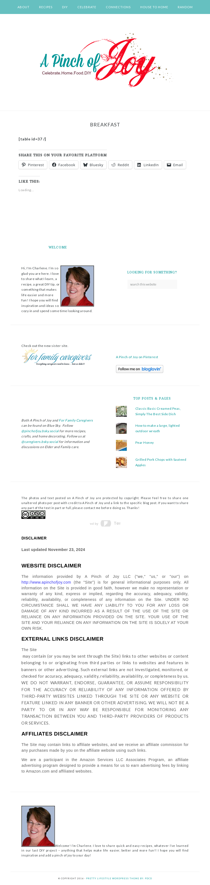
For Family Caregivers (75, 420)
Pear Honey (144, 442)
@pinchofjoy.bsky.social (40, 431)
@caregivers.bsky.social (39, 442)
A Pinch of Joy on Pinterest (137, 357)
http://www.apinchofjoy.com (46, 582)
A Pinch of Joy (105, 60)
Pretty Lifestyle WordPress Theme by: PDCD (119, 878)
